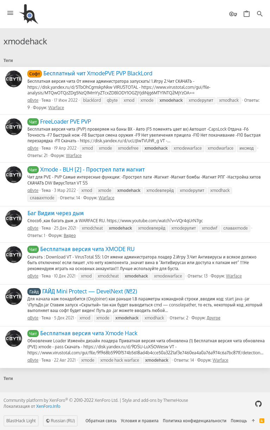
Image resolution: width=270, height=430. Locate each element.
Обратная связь (101, 420)
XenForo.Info (48, 406)
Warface (56, 107)
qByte (32, 100)
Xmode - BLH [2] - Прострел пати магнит (86, 169)
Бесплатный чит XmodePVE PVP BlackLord (89, 73)
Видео (70, 235)
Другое (213, 317)
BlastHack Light (21, 420)
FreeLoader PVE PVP (59, 121)
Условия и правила (140, 420)
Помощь (239, 420)
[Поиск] (259, 14)
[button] (10, 13)
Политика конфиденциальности (194, 420)
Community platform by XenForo (61, 400)
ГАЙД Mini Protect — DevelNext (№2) (82, 291)
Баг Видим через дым (55, 213)
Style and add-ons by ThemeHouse (155, 400)
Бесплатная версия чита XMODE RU (81, 249)
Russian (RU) (60, 420)
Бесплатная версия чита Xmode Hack (82, 333)
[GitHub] (258, 404)
